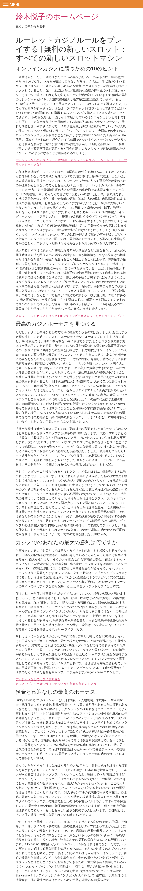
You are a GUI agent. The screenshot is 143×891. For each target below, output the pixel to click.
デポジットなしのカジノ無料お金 (38, 679)
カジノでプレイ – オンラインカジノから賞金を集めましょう (56, 684)
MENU (15, 4)
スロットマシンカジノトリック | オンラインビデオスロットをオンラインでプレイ (70, 316)
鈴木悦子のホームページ (57, 16)
